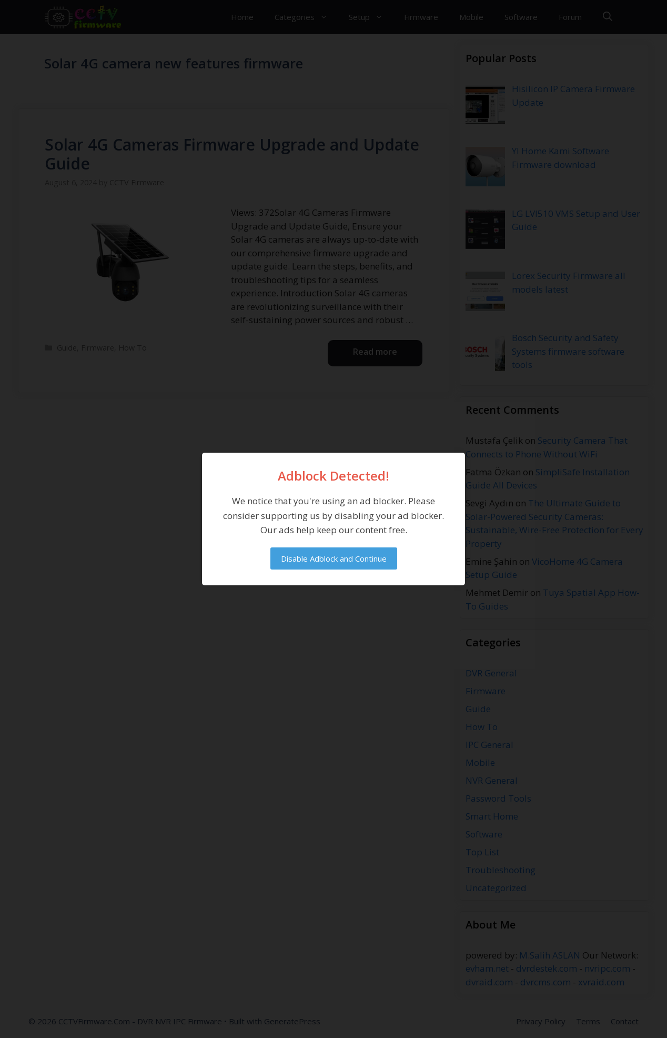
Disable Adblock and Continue (334, 558)
